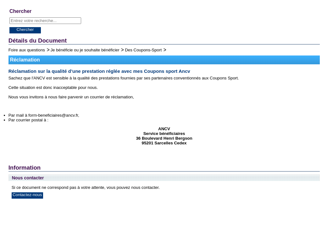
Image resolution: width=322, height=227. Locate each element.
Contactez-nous (27, 194)
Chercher (25, 29)
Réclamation (25, 59)
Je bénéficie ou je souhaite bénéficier (85, 50)
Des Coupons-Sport (144, 50)
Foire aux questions (27, 50)
